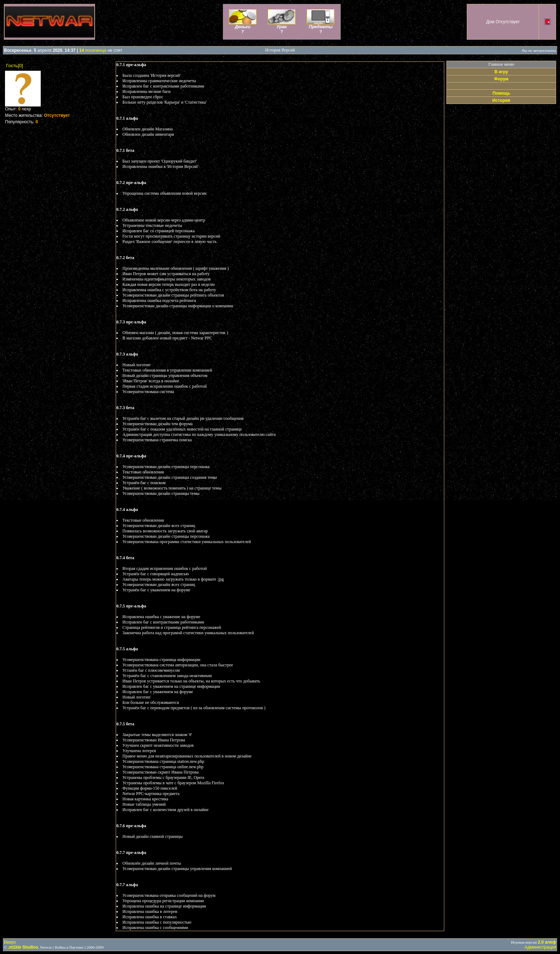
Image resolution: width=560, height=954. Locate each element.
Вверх (10, 942)
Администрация (540, 947)
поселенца (92, 50)
